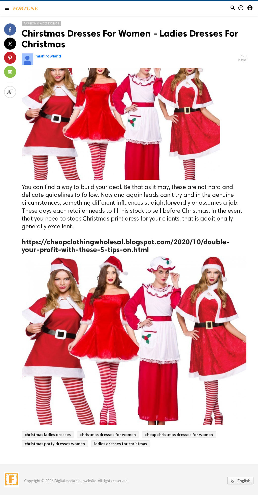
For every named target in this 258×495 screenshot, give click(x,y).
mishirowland (48, 55)
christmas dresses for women (108, 434)
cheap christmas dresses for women (179, 434)
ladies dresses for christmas (120, 443)
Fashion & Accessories (41, 23)
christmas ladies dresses (48, 434)
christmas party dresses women (55, 443)
